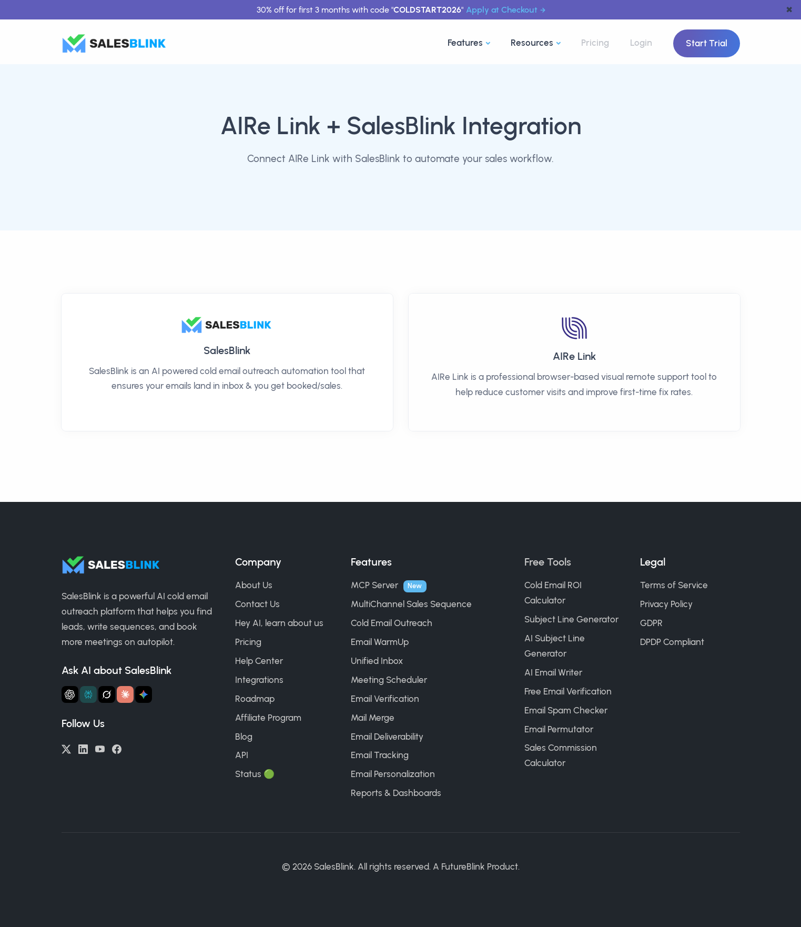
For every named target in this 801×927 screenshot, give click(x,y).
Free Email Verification (568, 691)
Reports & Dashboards (396, 793)
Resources (532, 42)
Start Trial (706, 43)
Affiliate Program (268, 717)
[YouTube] (100, 748)
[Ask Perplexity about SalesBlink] (88, 694)
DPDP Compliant (672, 642)
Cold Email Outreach (391, 623)
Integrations (259, 679)
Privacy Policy (666, 604)
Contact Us (257, 604)
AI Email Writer (553, 672)
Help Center (259, 661)
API (241, 755)
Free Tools (547, 562)
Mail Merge (372, 717)
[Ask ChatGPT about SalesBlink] (70, 694)
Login (641, 42)
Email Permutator (558, 729)
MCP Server (374, 585)
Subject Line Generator (571, 619)
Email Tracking (380, 755)
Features (465, 42)
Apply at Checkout (502, 10)
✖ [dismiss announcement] (789, 10)
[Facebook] (116, 748)
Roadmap (255, 698)
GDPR (651, 623)
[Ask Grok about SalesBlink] (106, 694)
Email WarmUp (380, 642)
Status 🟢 (255, 774)
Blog (243, 736)
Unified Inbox (377, 661)
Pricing (595, 42)
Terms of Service (674, 585)
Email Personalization (393, 774)
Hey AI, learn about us (279, 623)
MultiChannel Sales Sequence (411, 604)
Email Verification (385, 698)
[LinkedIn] (83, 748)
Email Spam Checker (565, 710)
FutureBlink (463, 866)
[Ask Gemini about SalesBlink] (143, 694)
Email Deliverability (387, 736)
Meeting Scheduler (389, 679)
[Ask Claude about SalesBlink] (125, 694)
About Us (253, 585)
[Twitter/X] (66, 748)
